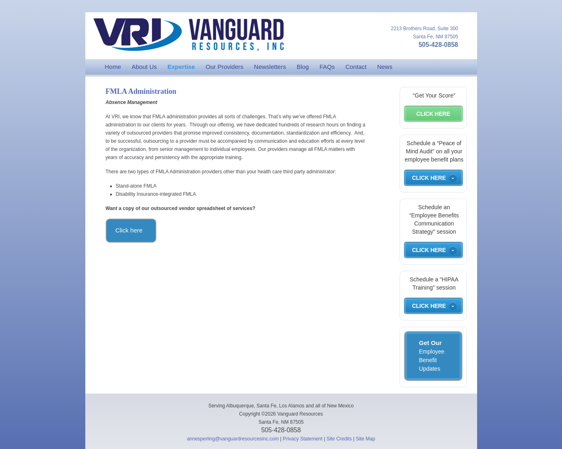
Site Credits (339, 439)
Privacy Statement (302, 439)
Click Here (433, 114)
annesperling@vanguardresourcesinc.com (233, 439)
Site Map (365, 439)
